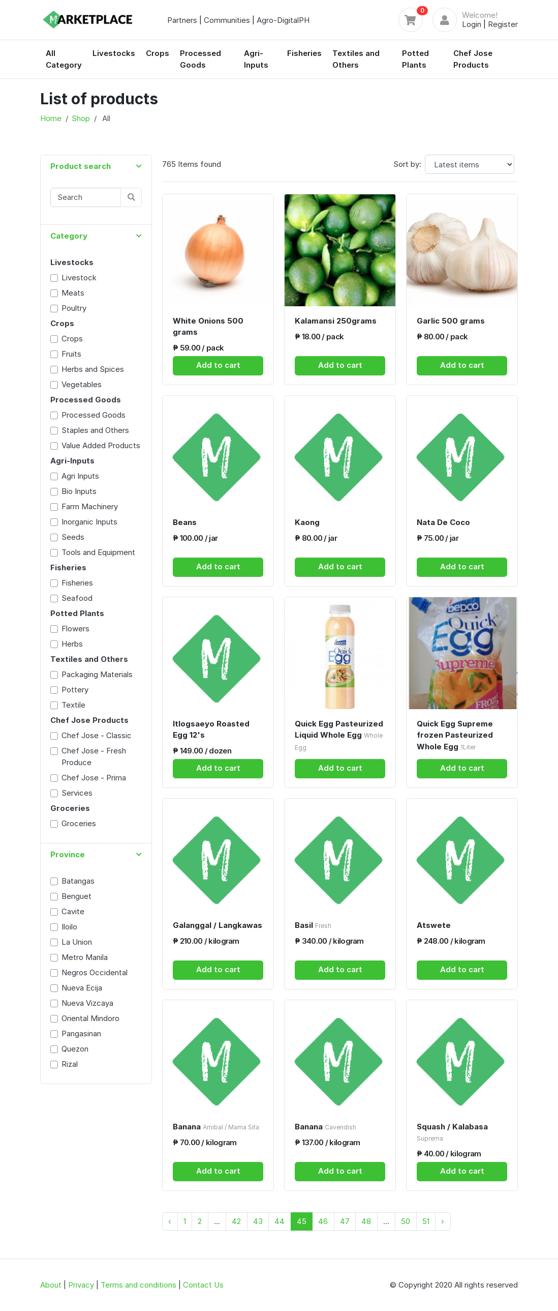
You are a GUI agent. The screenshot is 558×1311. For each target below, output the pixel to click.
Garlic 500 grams (451, 321)
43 (258, 1221)
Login (471, 24)
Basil (313, 925)
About (50, 1285)
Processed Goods (200, 59)
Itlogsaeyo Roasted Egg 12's (211, 729)
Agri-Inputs (256, 59)
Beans (185, 522)
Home (50, 118)
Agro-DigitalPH (283, 20)
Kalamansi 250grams (336, 321)
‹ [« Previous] (169, 1221)
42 (236, 1221)
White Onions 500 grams (208, 326)
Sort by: (407, 164)
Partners (182, 20)
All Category (64, 59)
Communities (227, 20)
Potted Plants (415, 59)
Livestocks (113, 53)
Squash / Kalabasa (452, 1132)
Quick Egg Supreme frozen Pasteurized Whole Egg (455, 735)
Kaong (307, 522)
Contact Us (203, 1285)
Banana (216, 1126)
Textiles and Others (356, 59)
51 (425, 1221)
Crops (157, 53)
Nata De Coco (443, 522)
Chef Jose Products (472, 59)
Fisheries (304, 53)
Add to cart (218, 365)
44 (279, 1221)
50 (405, 1221)
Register (503, 24)
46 (323, 1221)
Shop (81, 118)
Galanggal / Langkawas (217, 925)
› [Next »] (442, 1221)
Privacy (81, 1285)
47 (345, 1221)
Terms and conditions (138, 1285)
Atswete (434, 925)
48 (366, 1221)
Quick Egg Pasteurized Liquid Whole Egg (339, 735)
